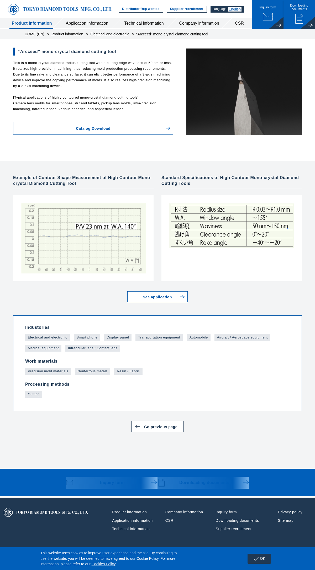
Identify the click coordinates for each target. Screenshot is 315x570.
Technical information (144, 23)
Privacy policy (290, 512)
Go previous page (164, 426)
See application (157, 297)
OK (259, 559)
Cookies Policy (104, 564)
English (235, 9)
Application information (87, 23)
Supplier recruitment (185, 9)
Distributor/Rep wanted (139, 9)
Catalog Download (69, 128)
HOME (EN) (34, 34)
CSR (239, 23)
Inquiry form (97, 483)
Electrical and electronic (109, 34)
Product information (32, 23)
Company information (199, 23)
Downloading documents (194, 483)
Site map (286, 520)
